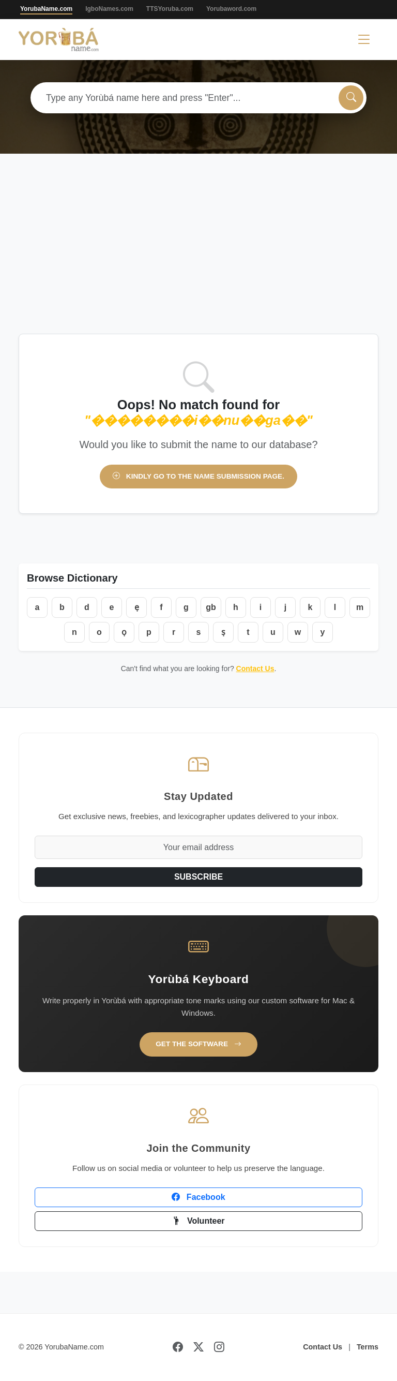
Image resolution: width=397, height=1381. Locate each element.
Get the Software (198, 1044)
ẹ (136, 607)
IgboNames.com (109, 8)
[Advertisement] (198, 256)
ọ (124, 632)
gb (211, 607)
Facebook (198, 1197)
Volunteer (198, 1220)
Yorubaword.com (231, 8)
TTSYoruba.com (169, 8)
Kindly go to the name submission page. (198, 476)
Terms (367, 1347)
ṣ (223, 632)
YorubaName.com (46, 8)
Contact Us (255, 668)
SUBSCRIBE (198, 876)
